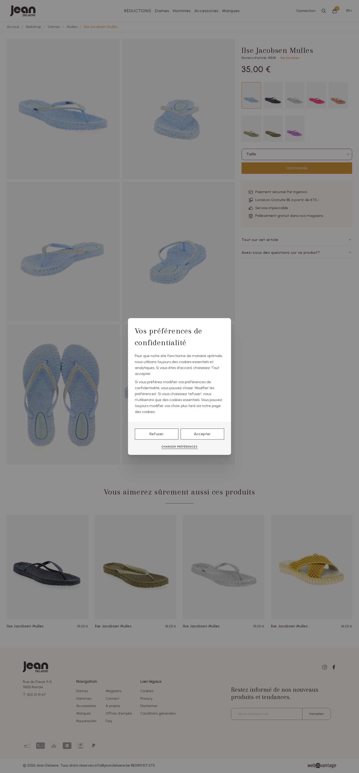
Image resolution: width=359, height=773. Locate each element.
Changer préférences (179, 446)
